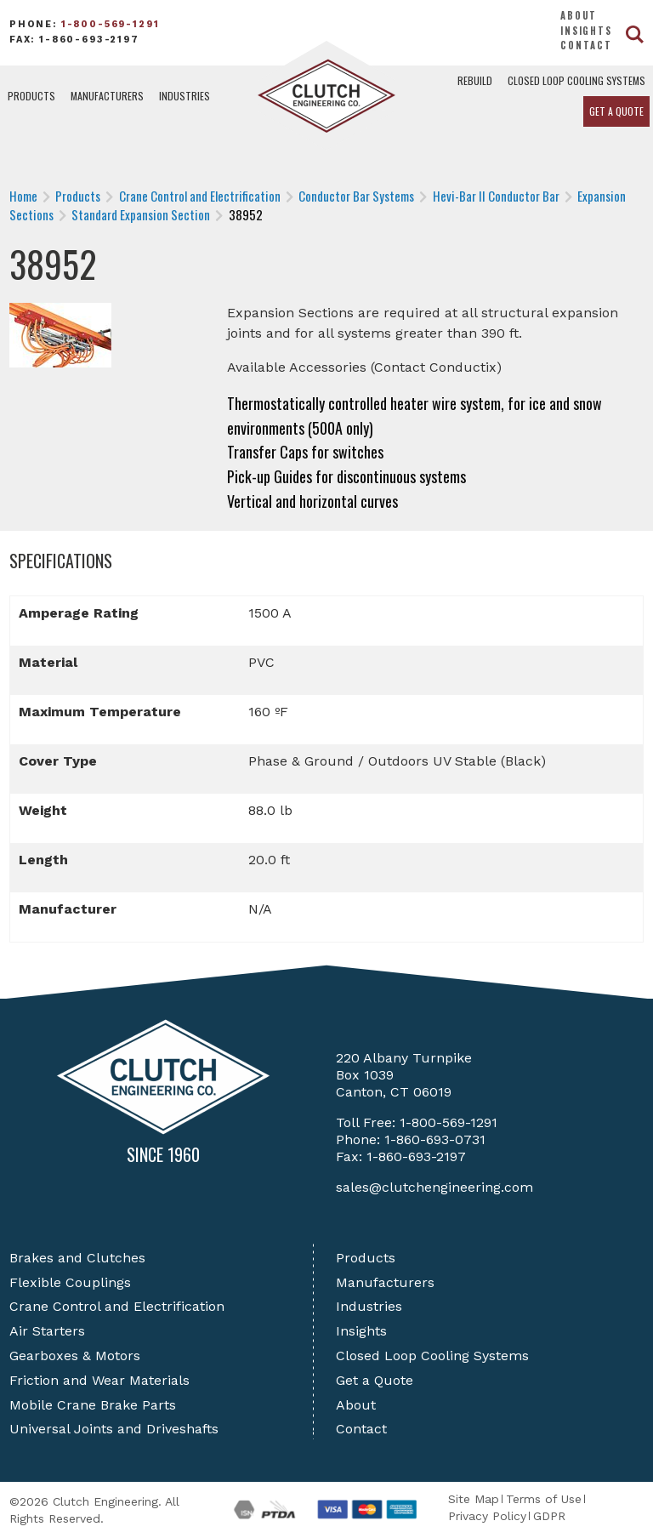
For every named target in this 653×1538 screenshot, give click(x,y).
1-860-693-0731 (434, 1139)
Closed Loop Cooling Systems (576, 80)
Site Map (473, 1499)
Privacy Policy (487, 1516)
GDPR (549, 1516)
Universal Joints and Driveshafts (114, 1429)
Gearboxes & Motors (74, 1355)
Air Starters (47, 1331)
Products (31, 95)
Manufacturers (107, 95)
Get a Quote (616, 111)
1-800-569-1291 (110, 24)
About (578, 15)
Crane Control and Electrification (116, 1306)
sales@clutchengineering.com (434, 1187)
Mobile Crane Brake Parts (92, 1405)
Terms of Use (544, 1499)
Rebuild (474, 80)
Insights (586, 30)
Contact (586, 45)
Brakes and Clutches (77, 1258)
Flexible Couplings (70, 1282)
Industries (184, 95)
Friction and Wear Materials (99, 1380)
